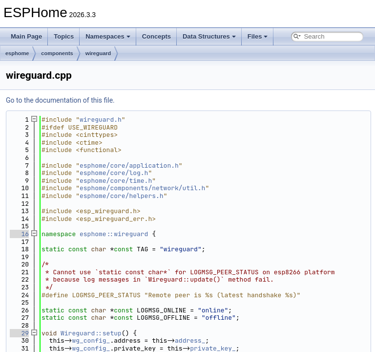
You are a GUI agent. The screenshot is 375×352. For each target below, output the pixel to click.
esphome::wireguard (114, 234)
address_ (190, 340)
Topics (64, 36)
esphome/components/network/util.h (142, 188)
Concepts (156, 36)
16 (19, 234)
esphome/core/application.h (129, 165)
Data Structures (209, 36)
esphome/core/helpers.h (122, 196)
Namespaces (107, 36)
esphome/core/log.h (114, 173)
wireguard (98, 53)
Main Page (26, 36)
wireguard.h (101, 119)
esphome (17, 53)
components (57, 53)
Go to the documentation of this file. (60, 100)
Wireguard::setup (91, 333)
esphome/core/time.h (116, 180)
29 (19, 333)
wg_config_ (91, 340)
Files (258, 36)
